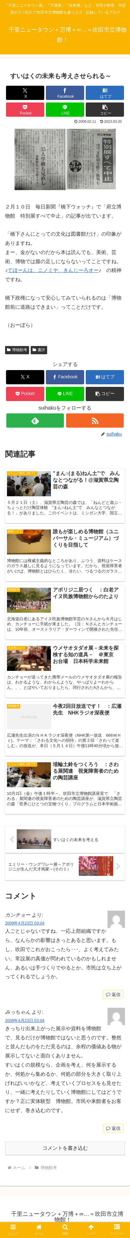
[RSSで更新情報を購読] (95, 420)
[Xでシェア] (25, 93)
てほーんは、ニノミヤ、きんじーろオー (53, 270)
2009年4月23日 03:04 (24, 923)
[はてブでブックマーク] (105, 93)
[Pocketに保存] (25, 109)
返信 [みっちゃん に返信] (113, 1128)
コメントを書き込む (65, 1148)
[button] (105, 109)
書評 (39, 350)
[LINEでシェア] (65, 109)
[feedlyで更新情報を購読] (35, 420)
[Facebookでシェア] (65, 93)
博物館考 (17, 350)
